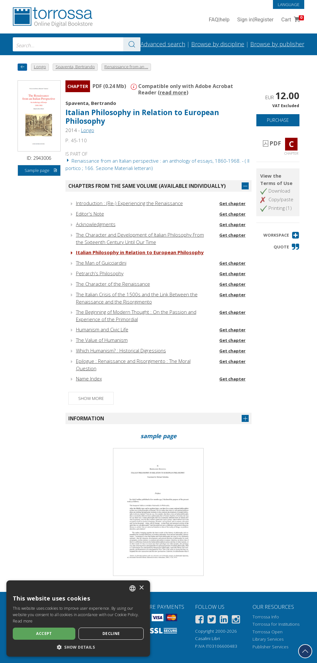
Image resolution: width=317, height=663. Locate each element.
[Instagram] (235, 620)
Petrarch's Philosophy (100, 273)
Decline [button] (111, 633)
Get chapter (232, 203)
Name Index (89, 378)
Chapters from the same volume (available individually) (147, 185)
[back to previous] (22, 67)
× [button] (141, 588)
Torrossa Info (266, 617)
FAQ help (219, 20)
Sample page (41, 170)
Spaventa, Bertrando (90, 103)
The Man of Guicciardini (101, 263)
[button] (281, 235)
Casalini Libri (207, 638)
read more (173, 92)
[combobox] (76, 44)
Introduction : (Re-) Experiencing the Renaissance (129, 203)
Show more (91, 398)
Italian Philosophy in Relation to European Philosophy (142, 116)
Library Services (268, 639)
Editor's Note (90, 213)
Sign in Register (255, 20)
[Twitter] (211, 620)
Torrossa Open (268, 632)
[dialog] (78, 618)
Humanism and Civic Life (102, 329)
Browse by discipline (217, 44)
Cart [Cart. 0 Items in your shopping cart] (292, 20)
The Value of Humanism (102, 340)
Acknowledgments (96, 224)
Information (86, 418)
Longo (87, 130)
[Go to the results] (131, 44)
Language (288, 4)
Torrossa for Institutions (276, 624)
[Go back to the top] (305, 651)
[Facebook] (199, 620)
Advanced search (162, 44)
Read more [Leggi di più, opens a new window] (23, 621)
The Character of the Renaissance (113, 284)
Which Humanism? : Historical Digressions (121, 350)
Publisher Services (270, 647)
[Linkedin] (223, 620)
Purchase (278, 120)
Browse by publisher (277, 44)
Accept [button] (44, 633)
